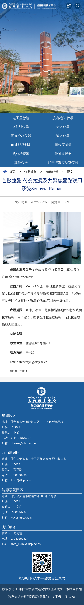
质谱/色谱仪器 (63, 117)
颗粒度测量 (63, 144)
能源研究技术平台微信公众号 (42, 578)
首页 (12, 171)
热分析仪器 (21, 153)
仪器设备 (30, 171)
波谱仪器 (63, 135)
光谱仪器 (63, 126)
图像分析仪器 (21, 135)
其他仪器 (21, 162)
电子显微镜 (21, 117)
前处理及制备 (21, 144)
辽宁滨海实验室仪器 (63, 162)
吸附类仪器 (63, 153)
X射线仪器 (21, 126)
